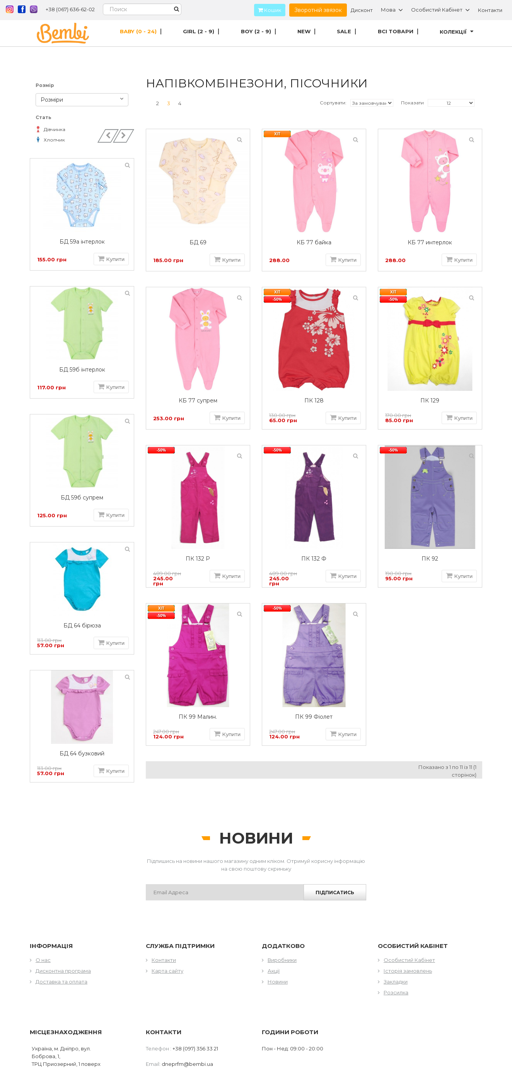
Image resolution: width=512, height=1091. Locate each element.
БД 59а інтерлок (84, 242)
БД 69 (198, 242)
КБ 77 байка (314, 242)
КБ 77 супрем (198, 400)
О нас (43, 960)
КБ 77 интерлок (430, 242)
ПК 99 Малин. (198, 717)
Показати (412, 103)
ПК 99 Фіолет (314, 717)
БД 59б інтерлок (84, 370)
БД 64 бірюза (84, 625)
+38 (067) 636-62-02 (70, 9)
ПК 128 (314, 400)
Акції (274, 971)
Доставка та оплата (61, 981)
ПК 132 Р (198, 559)
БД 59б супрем (84, 497)
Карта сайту (167, 971)
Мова (392, 10)
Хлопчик (50, 140)
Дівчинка (50, 129)
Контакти (490, 10)
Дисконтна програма (63, 971)
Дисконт (362, 10)
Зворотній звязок (318, 10)
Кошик (267, 10)
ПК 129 (429, 400)
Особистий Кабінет (409, 960)
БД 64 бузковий (84, 753)
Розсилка (396, 992)
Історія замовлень (408, 971)
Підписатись (335, 892)
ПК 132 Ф (313, 559)
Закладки (396, 981)
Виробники (282, 960)
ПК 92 (430, 559)
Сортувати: (333, 103)
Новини (278, 981)
